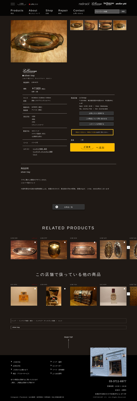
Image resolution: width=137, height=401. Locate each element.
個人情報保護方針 (58, 397)
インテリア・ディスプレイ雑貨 (42, 152)
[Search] (107, 11)
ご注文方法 (16, 362)
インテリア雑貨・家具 (40, 149)
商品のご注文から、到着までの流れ (86, 132)
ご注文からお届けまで (20, 370)
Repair (63, 11)
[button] (128, 247)
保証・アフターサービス (21, 373)
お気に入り (33, 4)
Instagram (14, 397)
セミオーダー (56, 366)
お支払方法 (16, 366)
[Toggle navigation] (13, 4)
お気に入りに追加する (96, 113)
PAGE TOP (68, 343)
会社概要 (32, 397)
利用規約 (48, 397)
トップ (14, 321)
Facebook (23, 397)
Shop (49, 11)
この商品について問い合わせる (96, 118)
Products (17, 11)
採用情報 (40, 397)
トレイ (35, 154)
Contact (79, 11)
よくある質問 (56, 373)
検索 (123, 11)
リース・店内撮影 (58, 370)
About (34, 11)
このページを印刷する (96, 124)
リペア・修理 (56, 362)
